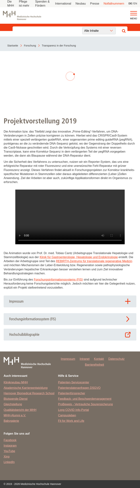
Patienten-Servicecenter (73, 382)
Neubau (80, 3)
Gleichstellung (13, 404)
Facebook (10, 440)
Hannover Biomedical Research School (29, 393)
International (63, 3)
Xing (6, 456)
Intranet (85, 358)
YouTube (9, 451)
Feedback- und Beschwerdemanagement (84, 398)
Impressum (68, 358)
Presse (94, 3)
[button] (133, 13)
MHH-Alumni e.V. (15, 415)
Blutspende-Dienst (16, 398)
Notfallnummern (114, 3)
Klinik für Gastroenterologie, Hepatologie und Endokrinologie (79, 257)
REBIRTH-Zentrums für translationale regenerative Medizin (94, 261)
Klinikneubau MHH (16, 382)
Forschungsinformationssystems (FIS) (58, 279)
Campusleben (67, 415)
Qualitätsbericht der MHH (20, 409)
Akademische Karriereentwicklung (26, 387)
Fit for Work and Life (71, 420)
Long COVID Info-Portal (73, 409)
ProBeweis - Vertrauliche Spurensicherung (85, 404)
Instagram (10, 445)
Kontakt (99, 358)
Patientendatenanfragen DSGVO (79, 387)
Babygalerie (11, 420)
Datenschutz (116, 358)
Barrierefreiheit (94, 364)
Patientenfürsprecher (71, 393)
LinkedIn (9, 462)
